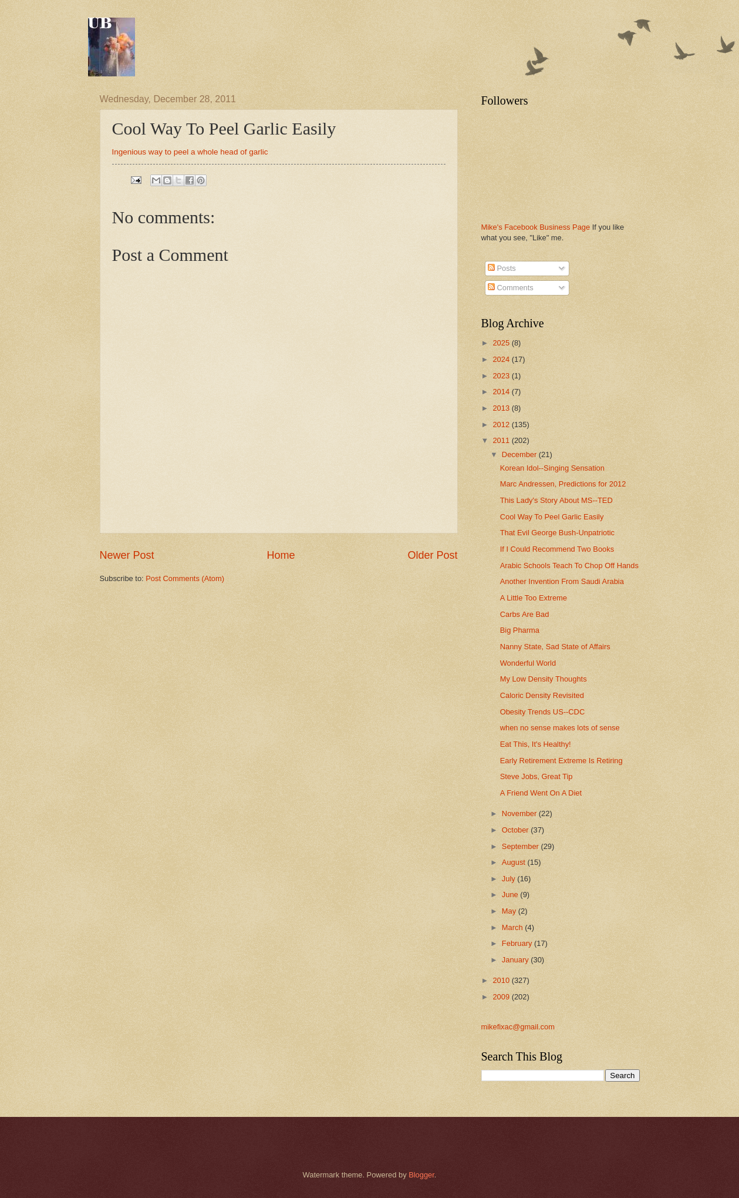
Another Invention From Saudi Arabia (562, 581)
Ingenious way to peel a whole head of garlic (190, 151)
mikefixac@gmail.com (518, 1026)
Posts (502, 268)
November (520, 813)
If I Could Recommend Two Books (557, 549)
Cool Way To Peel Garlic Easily (552, 516)
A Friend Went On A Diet (541, 792)
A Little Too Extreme (533, 597)
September (521, 846)
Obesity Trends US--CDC (542, 711)
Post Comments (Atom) (185, 578)
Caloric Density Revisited (542, 695)
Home (280, 555)
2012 (501, 424)
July (509, 878)
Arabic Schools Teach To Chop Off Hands (569, 565)
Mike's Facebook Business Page (535, 227)
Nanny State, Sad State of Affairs (555, 646)
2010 (501, 980)
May (510, 911)
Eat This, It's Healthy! (535, 744)
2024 (501, 359)
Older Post (432, 555)
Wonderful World (528, 663)
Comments (511, 287)
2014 (501, 391)
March (513, 927)
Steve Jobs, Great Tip (536, 776)
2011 (501, 440)
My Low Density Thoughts (543, 678)
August (515, 862)
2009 (501, 996)
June (511, 894)
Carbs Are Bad (524, 614)
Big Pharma (519, 630)
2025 (501, 342)
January (516, 959)
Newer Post (127, 555)
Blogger (421, 1174)
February (518, 943)
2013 (501, 408)
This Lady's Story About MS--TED (556, 500)
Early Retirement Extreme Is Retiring (561, 760)
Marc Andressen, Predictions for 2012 (563, 483)
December (520, 454)
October (516, 829)
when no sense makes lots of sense (560, 727)
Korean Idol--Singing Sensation (552, 468)
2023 (501, 375)
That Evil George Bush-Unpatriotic (557, 532)
